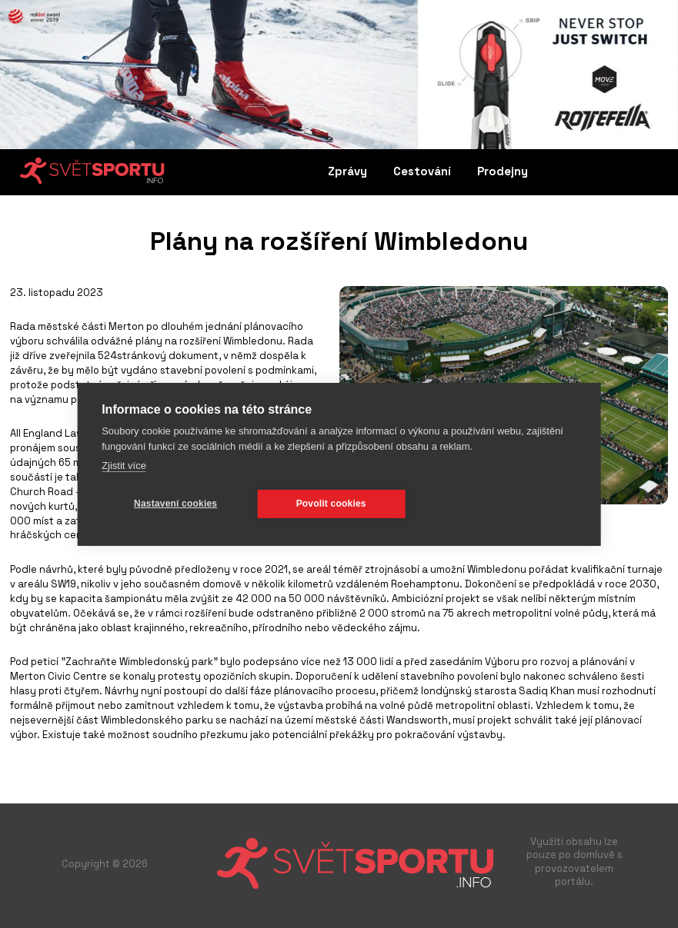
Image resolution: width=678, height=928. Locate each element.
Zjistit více (124, 465)
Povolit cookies (331, 503)
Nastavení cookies (175, 503)
